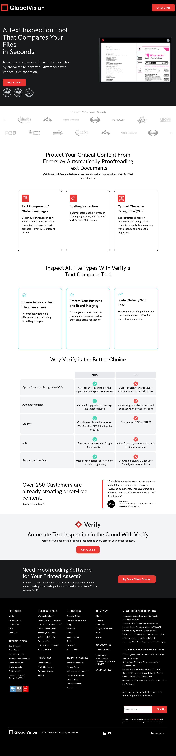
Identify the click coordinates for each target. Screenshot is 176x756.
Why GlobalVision (45, 616)
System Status (73, 637)
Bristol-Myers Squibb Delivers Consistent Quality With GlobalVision (143, 656)
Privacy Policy (73, 667)
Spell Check (14, 650)
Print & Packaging (45, 667)
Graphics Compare (17, 654)
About (98, 616)
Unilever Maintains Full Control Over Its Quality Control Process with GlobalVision (142, 675)
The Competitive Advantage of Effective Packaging (143, 642)
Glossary (70, 645)
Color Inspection (16, 663)
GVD (11, 628)
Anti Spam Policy (74, 683)
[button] (157, 733)
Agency (41, 675)
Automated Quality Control (49, 624)
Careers (99, 620)
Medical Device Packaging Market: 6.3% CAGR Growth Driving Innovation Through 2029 (141, 629)
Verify (11, 616)
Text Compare (15, 646)
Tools (69, 641)
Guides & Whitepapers (76, 620)
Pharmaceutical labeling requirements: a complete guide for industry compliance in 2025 (143, 636)
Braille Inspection (16, 667)
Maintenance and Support (78, 671)
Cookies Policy (73, 679)
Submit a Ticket (73, 616)
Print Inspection (15, 671)
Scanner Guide (73, 649)
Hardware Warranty (75, 675)
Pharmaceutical (44, 663)
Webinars (71, 628)
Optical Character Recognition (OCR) (16, 676)
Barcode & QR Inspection (19, 658)
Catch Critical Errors (47, 628)
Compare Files (44, 641)
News (98, 632)
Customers (100, 624)
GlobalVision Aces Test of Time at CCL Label (141, 669)
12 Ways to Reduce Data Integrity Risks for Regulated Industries (140, 618)
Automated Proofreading (48, 645)
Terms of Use (72, 688)
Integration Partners (104, 628)
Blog (69, 624)
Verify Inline (14, 624)
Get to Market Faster (47, 637)
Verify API (13, 632)
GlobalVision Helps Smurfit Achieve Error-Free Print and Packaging (144, 682)
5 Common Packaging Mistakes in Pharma (140, 623)
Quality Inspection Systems (49, 620)
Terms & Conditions (75, 663)
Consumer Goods (45, 671)
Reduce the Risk (44, 649)
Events (99, 637)
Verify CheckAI (15, 620)
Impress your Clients (46, 632)
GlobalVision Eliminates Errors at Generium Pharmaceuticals (140, 664)
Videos (70, 632)
